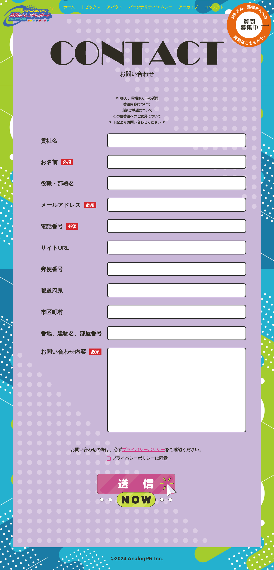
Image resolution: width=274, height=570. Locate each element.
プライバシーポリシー (143, 449)
